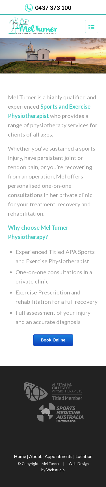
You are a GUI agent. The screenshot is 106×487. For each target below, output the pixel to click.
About (35, 456)
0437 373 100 (53, 7)
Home (20, 456)
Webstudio (55, 470)
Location (83, 456)
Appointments (58, 456)
